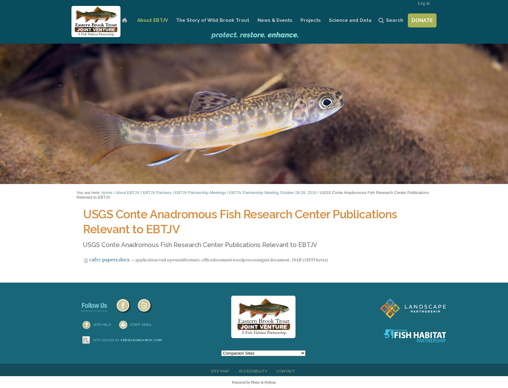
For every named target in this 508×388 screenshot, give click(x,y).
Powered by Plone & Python (254, 382)
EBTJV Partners (157, 192)
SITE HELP (102, 325)
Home (124, 20)
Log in (424, 3)
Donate (422, 20)
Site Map (220, 371)
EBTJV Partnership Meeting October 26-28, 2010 (272, 192)
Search (394, 20)
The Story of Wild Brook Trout (212, 20)
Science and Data (350, 20)
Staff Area (140, 325)
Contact (286, 371)
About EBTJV (152, 20)
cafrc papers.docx (107, 259)
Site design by (127, 340)
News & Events (274, 20)
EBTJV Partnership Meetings (200, 192)
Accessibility (253, 371)
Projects (310, 20)
